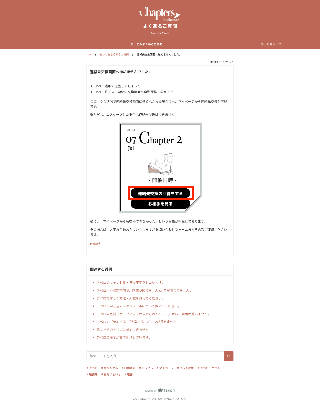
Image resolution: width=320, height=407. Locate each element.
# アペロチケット (209, 368)
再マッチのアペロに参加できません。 (124, 329)
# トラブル (146, 368)
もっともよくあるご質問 (70, 44)
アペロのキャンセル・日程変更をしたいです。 (131, 282)
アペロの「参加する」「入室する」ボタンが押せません (137, 321)
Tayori (159, 398)
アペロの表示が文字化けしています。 (124, 337)
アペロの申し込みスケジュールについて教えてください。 (139, 305)
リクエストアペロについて (185, 44)
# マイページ (165, 368)
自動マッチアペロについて (145, 44)
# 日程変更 (129, 368)
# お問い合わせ (111, 374)
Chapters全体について (106, 44)
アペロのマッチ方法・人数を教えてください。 (131, 298)
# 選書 (128, 374)
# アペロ (92, 368)
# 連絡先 (95, 244)
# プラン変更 (185, 368)
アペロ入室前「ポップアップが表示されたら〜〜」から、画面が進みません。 (154, 313)
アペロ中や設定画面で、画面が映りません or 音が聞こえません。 (145, 290)
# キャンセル (109, 368)
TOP (89, 54)
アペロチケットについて (223, 44)
